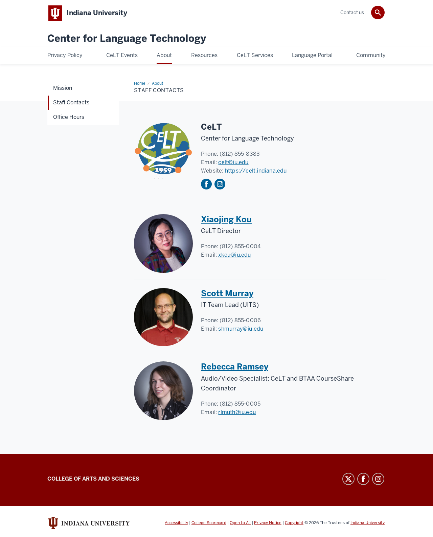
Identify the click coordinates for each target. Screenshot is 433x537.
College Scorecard (208, 523)
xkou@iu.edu (234, 254)
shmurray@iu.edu (240, 328)
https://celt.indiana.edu (256, 170)
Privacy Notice (267, 523)
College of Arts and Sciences (93, 478)
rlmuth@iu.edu (237, 412)
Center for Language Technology (126, 38)
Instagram (219, 184)
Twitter (348, 479)
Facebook (206, 184)
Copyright (294, 523)
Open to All (240, 523)
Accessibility (176, 523)
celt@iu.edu (233, 162)
